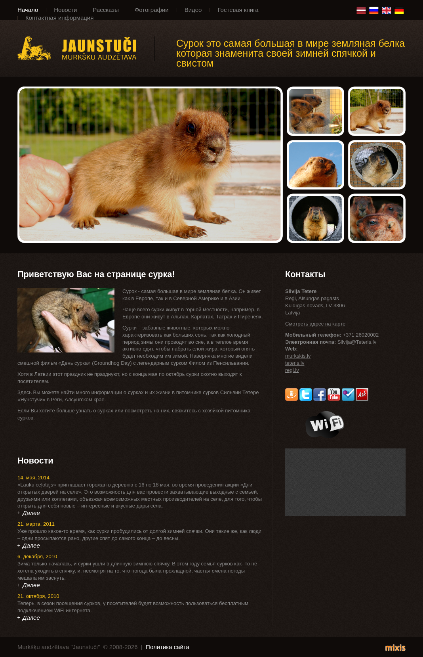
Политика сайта (167, 647)
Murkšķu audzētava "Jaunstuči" (85, 48)
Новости (65, 10)
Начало (27, 10)
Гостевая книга (237, 10)
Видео (193, 10)
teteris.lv (294, 363)
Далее (31, 513)
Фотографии (152, 10)
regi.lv (292, 370)
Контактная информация (59, 18)
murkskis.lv (298, 356)
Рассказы (106, 10)
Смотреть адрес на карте (315, 324)
